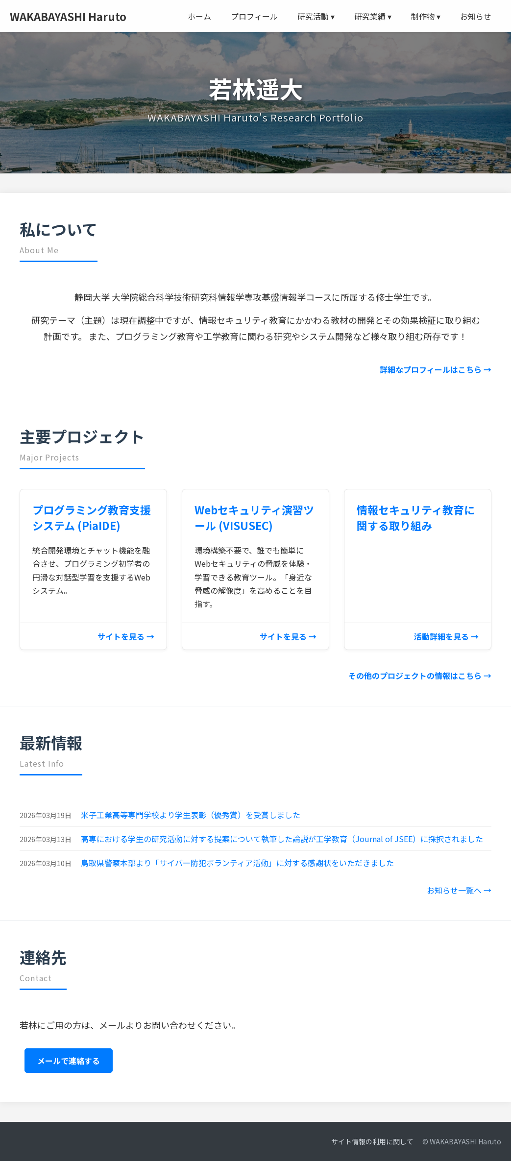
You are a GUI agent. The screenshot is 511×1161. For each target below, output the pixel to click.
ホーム (199, 16)
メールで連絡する (68, 1060)
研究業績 (372, 16)
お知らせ (475, 16)
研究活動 (316, 16)
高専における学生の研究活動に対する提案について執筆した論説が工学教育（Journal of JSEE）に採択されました (282, 839)
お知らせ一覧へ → (459, 890)
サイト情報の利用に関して (372, 1141)
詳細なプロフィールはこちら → (435, 369)
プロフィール (254, 16)
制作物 (425, 16)
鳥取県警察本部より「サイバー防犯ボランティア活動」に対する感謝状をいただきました (237, 863)
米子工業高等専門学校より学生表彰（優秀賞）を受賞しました (190, 815)
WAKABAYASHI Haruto (68, 16)
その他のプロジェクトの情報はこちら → (419, 675)
